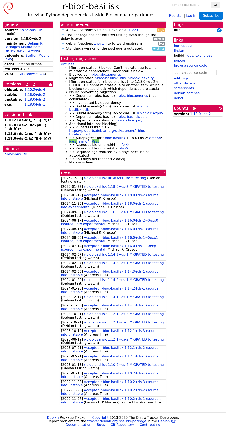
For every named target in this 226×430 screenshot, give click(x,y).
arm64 (84, 141)
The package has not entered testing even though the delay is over (113, 37)
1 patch (100, 43)
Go (216, 4)
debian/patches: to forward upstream (113, 43)
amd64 (155, 138)
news (66, 172)
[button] (63, 30)
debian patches (187, 93)
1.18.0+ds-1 (35, 104)
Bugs (101, 425)
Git (20, 74)
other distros (184, 83)
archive (10, 50)
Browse (31, 74)
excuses (67, 64)
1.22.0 (134, 30)
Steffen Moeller (38, 55)
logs (189, 55)
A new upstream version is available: (113, 30)
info (122, 145)
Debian (53, 418)
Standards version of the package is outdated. (113, 48)
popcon (180, 61)
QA (42, 74)
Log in (191, 15)
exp (198, 55)
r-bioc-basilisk (30, 30)
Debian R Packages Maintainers (23, 45)
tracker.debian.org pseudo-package (116, 421)
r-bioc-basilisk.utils (110, 78)
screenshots (184, 88)
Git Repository (122, 425)
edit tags (181, 78)
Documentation (78, 425)
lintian (179, 51)
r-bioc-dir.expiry (141, 78)
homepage (183, 46)
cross (207, 55)
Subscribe (211, 16)
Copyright (100, 418)
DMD (21, 50)
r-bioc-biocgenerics (105, 75)
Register (176, 15)
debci (178, 98)
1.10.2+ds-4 (35, 90)
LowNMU (33, 50)
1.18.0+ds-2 (35, 95)
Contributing (150, 425)
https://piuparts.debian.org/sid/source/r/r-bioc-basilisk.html (107, 132)
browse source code (190, 66)
